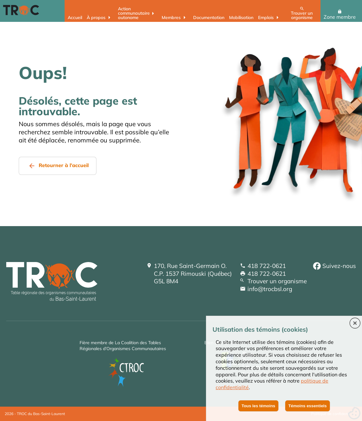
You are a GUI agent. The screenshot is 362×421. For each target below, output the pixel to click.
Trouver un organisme (302, 15)
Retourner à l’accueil (64, 165)
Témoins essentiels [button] (307, 406)
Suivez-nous (339, 266)
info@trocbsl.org (269, 289)
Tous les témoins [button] (258, 406)
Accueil (75, 17)
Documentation (208, 17)
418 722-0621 (266, 266)
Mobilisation (241, 17)
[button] (355, 323)
